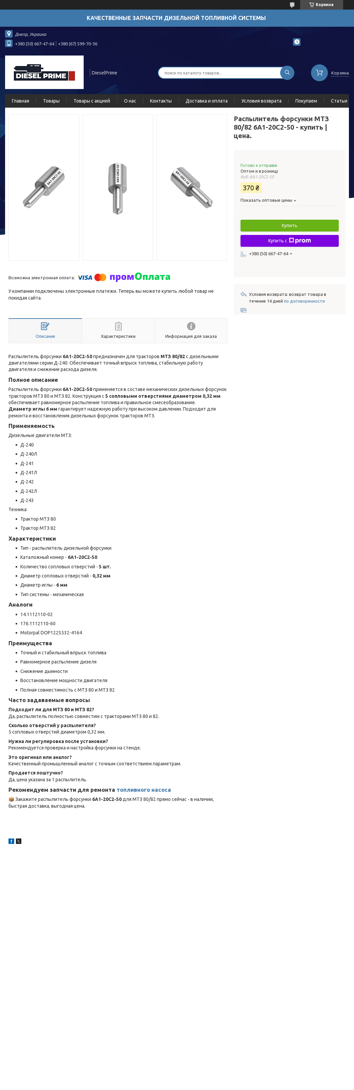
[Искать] (287, 73)
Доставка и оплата (207, 101)
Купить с (289, 241)
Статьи (339, 101)
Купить (289, 225)
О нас (130, 101)
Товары (51, 101)
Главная (20, 101)
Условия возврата (262, 101)
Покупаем (306, 101)
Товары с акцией (92, 101)
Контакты (161, 101)
